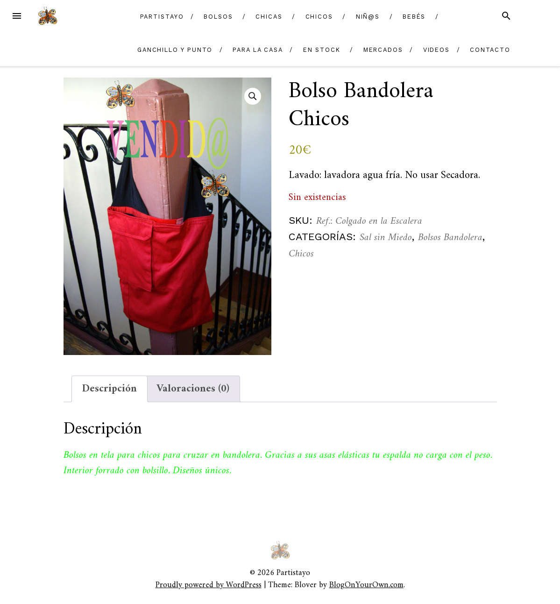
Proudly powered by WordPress (209, 585)
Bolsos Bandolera (450, 237)
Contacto (490, 49)
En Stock (321, 49)
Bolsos (218, 16)
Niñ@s (368, 16)
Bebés (414, 16)
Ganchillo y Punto (175, 49)
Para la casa (258, 49)
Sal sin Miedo (386, 237)
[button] (252, 96)
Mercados (383, 49)
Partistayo (162, 16)
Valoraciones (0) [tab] (192, 389)
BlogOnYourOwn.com (366, 585)
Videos (436, 49)
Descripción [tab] (109, 389)
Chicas (269, 16)
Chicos (319, 16)
